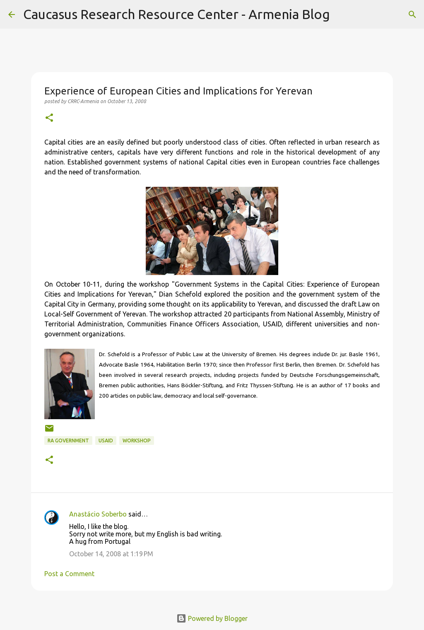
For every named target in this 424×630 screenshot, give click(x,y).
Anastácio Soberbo (98, 514)
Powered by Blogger (212, 618)
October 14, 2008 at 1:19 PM (111, 554)
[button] (49, 118)
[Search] (342, 14)
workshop (137, 440)
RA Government (68, 440)
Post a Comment (69, 573)
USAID (106, 440)
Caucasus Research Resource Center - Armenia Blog (176, 14)
